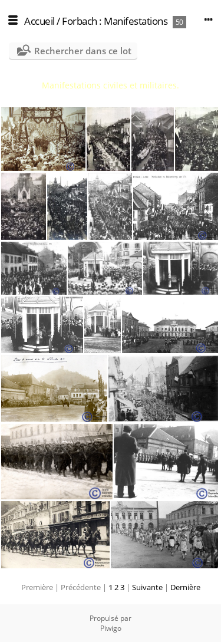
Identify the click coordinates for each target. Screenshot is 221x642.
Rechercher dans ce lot (82, 51)
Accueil (39, 21)
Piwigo (110, 628)
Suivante (147, 587)
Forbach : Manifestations (114, 21)
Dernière (185, 587)
